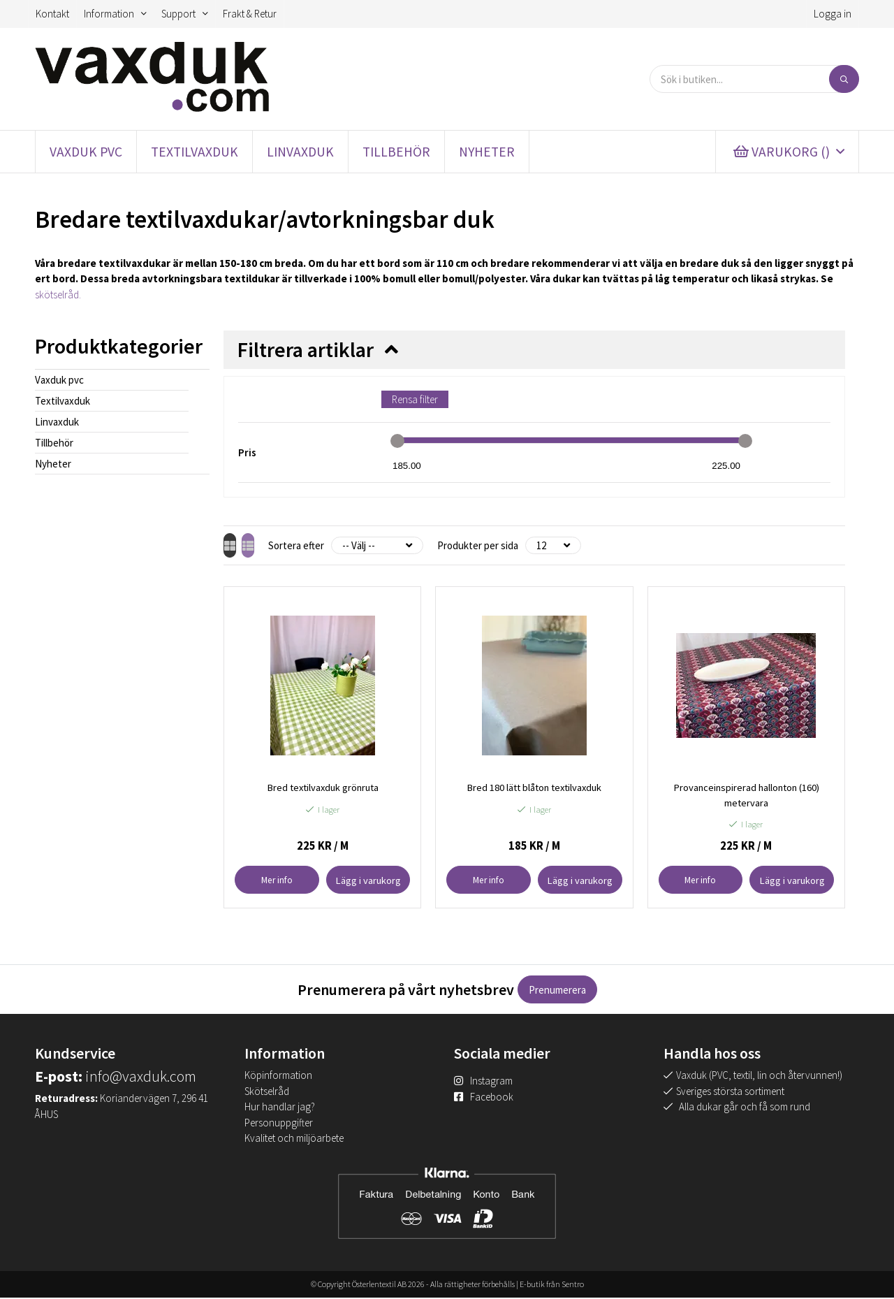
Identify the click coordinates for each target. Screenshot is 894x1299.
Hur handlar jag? (279, 1108)
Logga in (832, 13)
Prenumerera (557, 991)
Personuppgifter (278, 1123)
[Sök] (844, 79)
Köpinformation (278, 1076)
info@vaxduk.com (140, 1077)
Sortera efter (321, 545)
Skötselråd (266, 1091)
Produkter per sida (502, 545)
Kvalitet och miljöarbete (294, 1139)
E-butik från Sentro (552, 1285)
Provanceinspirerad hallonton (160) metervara (745, 796)
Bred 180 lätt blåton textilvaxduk (534, 787)
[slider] (397, 441)
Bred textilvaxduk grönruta (322, 787)
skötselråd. (58, 294)
